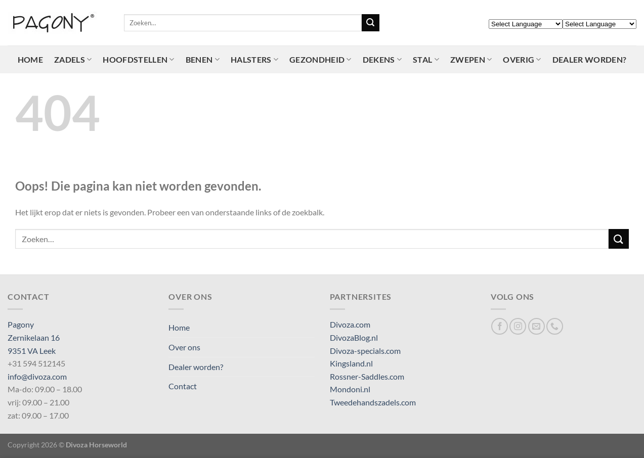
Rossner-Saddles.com (367, 376)
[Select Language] (526, 24)
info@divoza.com (37, 376)
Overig (522, 60)
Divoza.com (350, 324)
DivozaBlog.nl (354, 337)
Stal (426, 60)
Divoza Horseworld (96, 444)
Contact (182, 386)
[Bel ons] (554, 326)
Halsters (254, 60)
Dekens (382, 60)
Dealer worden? (589, 59)
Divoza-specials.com (365, 350)
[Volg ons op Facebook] (499, 326)
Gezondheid (320, 60)
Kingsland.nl (351, 363)
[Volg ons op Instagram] (517, 326)
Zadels (73, 60)
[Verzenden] (370, 22)
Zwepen (471, 60)
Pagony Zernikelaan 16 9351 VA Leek (34, 337)
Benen (203, 60)
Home (30, 59)
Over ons (184, 347)
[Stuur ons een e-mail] (536, 326)
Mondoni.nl (350, 389)
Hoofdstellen (138, 60)
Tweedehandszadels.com (373, 402)
